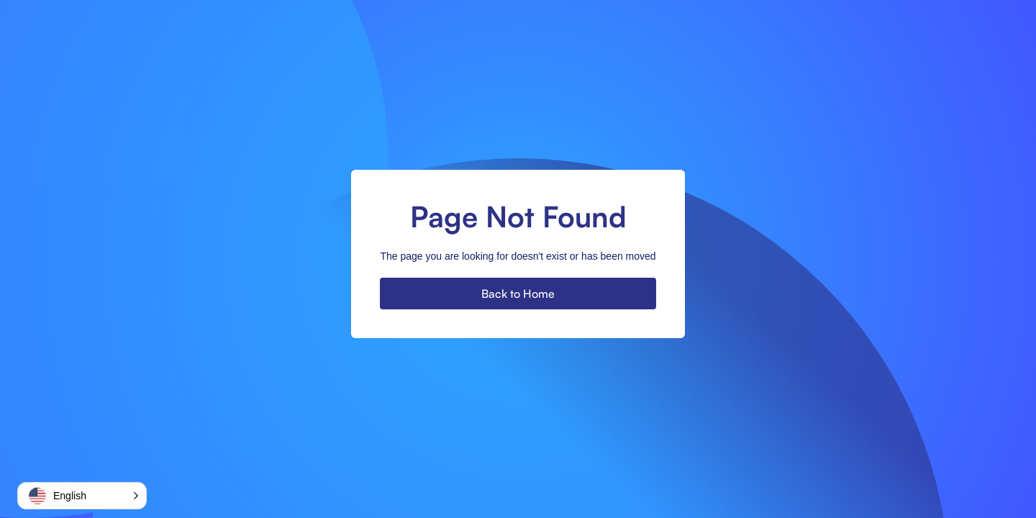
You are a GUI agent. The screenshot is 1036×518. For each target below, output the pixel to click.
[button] (82, 496)
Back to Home (518, 293)
